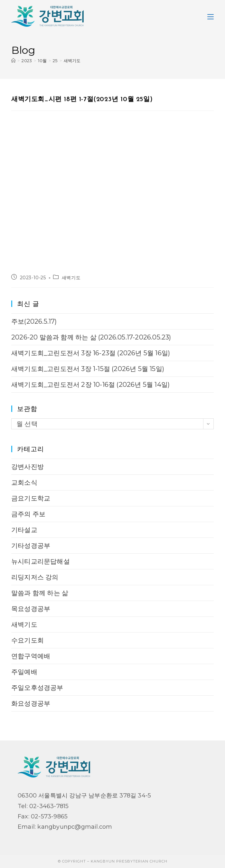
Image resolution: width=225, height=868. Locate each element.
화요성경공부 (30, 703)
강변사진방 (27, 467)
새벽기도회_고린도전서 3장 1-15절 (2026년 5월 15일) (87, 369)
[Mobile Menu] (210, 16)
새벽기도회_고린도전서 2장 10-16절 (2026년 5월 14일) (90, 384)
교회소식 (24, 482)
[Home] (13, 60)
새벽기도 (72, 60)
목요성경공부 (30, 609)
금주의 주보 (28, 514)
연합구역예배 (30, 656)
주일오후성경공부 (37, 688)
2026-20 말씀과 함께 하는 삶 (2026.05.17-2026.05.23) (91, 337)
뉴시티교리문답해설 (40, 561)
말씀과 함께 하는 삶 (39, 593)
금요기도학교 (30, 498)
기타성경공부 (30, 545)
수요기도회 (27, 640)
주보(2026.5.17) (34, 321)
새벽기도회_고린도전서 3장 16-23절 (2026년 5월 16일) (90, 353)
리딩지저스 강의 (35, 577)
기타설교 (24, 530)
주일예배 (24, 672)
